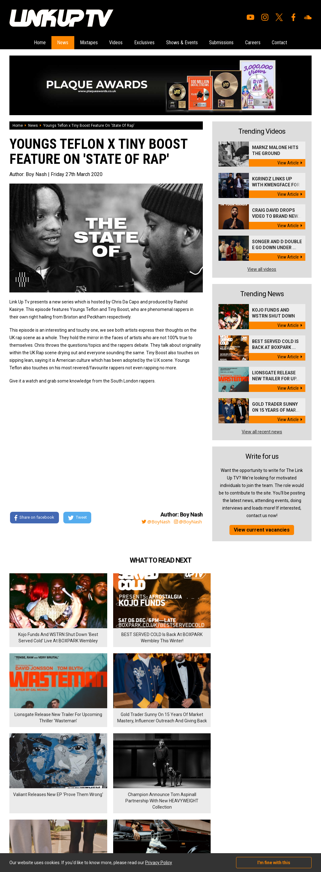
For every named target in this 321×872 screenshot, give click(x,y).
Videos (115, 42)
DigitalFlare (81, 833)
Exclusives (144, 42)
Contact (284, 42)
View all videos (261, 268)
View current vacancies (262, 529)
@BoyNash (152, 520)
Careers (256, 42)
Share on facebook (34, 517)
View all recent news (262, 431)
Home (35, 42)
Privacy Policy (78, 800)
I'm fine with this (273, 862)
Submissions (223, 42)
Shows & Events (183, 42)
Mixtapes (87, 42)
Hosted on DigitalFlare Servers (32, 838)
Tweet (78, 517)
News (59, 42)
